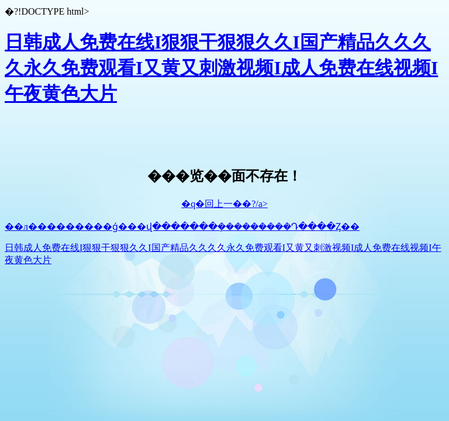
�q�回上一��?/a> (224, 204)
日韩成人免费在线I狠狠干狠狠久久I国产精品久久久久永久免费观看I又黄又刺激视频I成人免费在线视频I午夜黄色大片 (221, 68)
